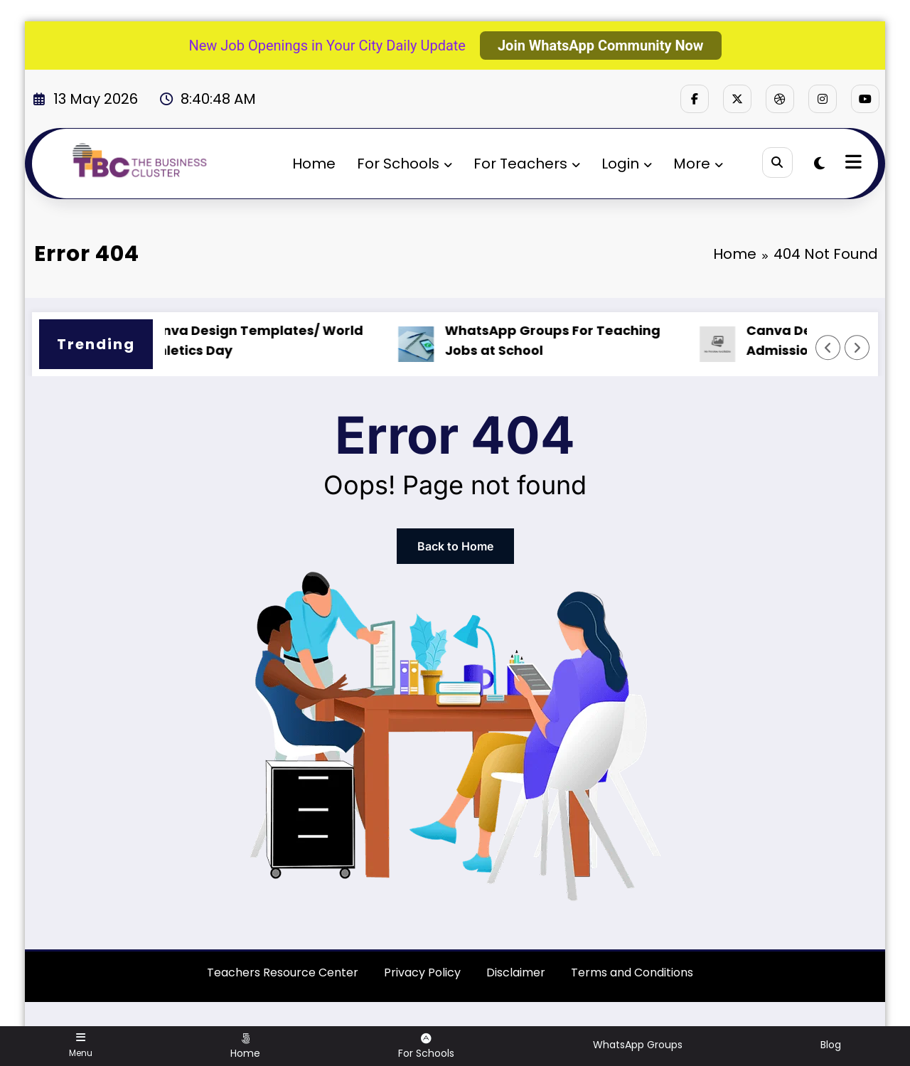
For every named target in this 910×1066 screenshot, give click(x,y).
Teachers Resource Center (282, 972)
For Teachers (526, 164)
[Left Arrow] (828, 348)
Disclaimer (515, 972)
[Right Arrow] (857, 348)
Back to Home (455, 546)
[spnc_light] (819, 164)
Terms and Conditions (632, 972)
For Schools (404, 164)
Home (314, 164)
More (698, 164)
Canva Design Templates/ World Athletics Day (262, 340)
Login (626, 164)
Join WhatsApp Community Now (601, 45)
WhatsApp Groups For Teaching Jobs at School (561, 340)
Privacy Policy (422, 972)
